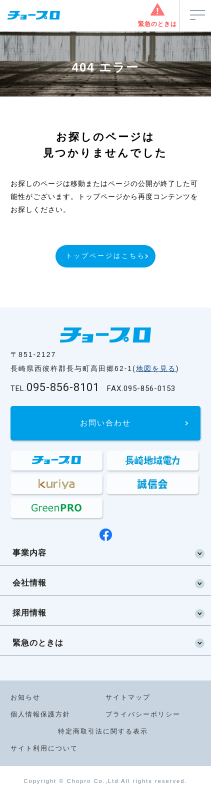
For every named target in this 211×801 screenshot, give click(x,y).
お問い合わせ (105, 422)
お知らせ (25, 697)
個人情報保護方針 (40, 714)
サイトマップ (128, 697)
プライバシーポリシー (143, 714)
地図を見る (156, 368)
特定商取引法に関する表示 (103, 731)
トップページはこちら (106, 256)
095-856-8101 (55, 387)
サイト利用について (44, 748)
